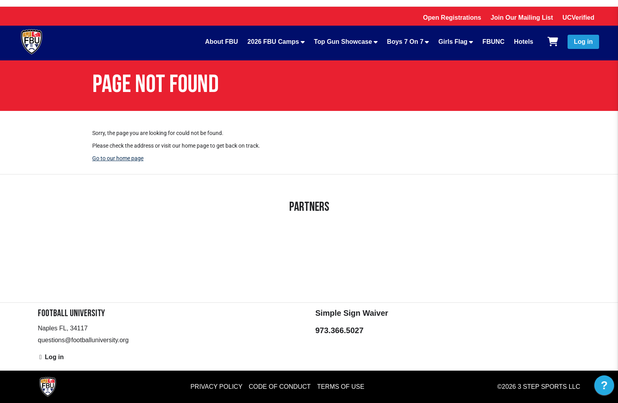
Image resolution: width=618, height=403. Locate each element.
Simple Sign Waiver (351, 313)
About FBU (221, 41)
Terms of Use (340, 386)
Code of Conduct (280, 386)
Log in (583, 41)
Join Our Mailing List (522, 17)
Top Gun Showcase (343, 41)
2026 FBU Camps (273, 41)
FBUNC (493, 41)
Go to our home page (117, 158)
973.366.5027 (339, 330)
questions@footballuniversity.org (83, 340)
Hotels (523, 41)
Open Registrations (452, 17)
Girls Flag (452, 41)
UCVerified (578, 17)
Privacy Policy (216, 386)
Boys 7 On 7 (405, 41)
